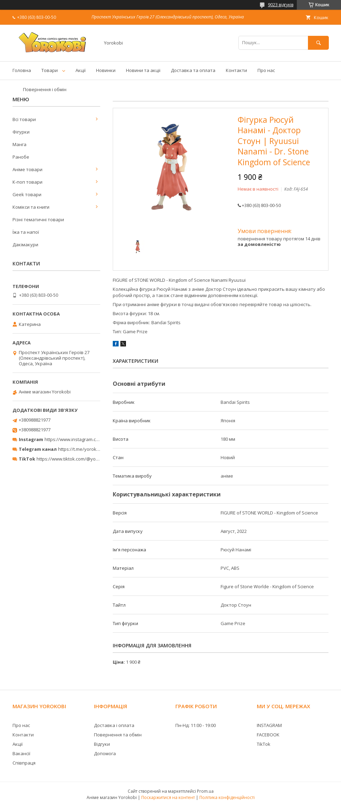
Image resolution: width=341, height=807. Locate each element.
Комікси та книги (31, 207)
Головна (22, 70)
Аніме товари (27, 169)
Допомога (105, 753)
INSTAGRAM (269, 725)
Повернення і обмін (44, 89)
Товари (49, 70)
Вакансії (21, 753)
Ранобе (21, 157)
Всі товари (24, 119)
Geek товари (27, 194)
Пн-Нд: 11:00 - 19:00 (195, 725)
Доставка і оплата (114, 725)
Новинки (106, 70)
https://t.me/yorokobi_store (87, 449)
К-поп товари (27, 182)
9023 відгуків (280, 5)
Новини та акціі (143, 70)
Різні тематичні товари (38, 219)
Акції (81, 70)
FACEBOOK (268, 735)
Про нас (266, 70)
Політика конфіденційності (227, 797)
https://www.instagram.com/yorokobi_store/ (91, 439)
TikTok (263, 744)
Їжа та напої (26, 232)
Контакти (236, 70)
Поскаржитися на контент (168, 797)
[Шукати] (318, 42)
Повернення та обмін (118, 735)
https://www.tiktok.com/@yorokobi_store (79, 459)
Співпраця (24, 763)
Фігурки (21, 132)
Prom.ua (205, 791)
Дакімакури (25, 244)
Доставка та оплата (193, 70)
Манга (19, 144)
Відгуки (102, 744)
